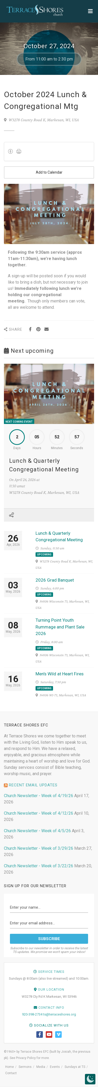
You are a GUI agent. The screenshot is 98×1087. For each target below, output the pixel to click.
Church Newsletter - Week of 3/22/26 (38, 865)
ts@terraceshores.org (59, 1014)
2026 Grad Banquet (55, 580)
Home (9, 1067)
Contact (11, 1073)
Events (55, 1067)
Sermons (25, 1067)
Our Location (51, 989)
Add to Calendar (49, 172)
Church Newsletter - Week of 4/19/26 (38, 795)
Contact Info (51, 1007)
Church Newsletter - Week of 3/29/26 (38, 848)
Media (40, 1067)
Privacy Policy (26, 1058)
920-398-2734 (32, 1014)
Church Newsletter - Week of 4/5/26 (37, 830)
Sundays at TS (75, 1067)
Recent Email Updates (33, 785)
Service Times (51, 972)
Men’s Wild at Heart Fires (60, 673)
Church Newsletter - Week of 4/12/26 (38, 813)
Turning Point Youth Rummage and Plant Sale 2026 (60, 626)
